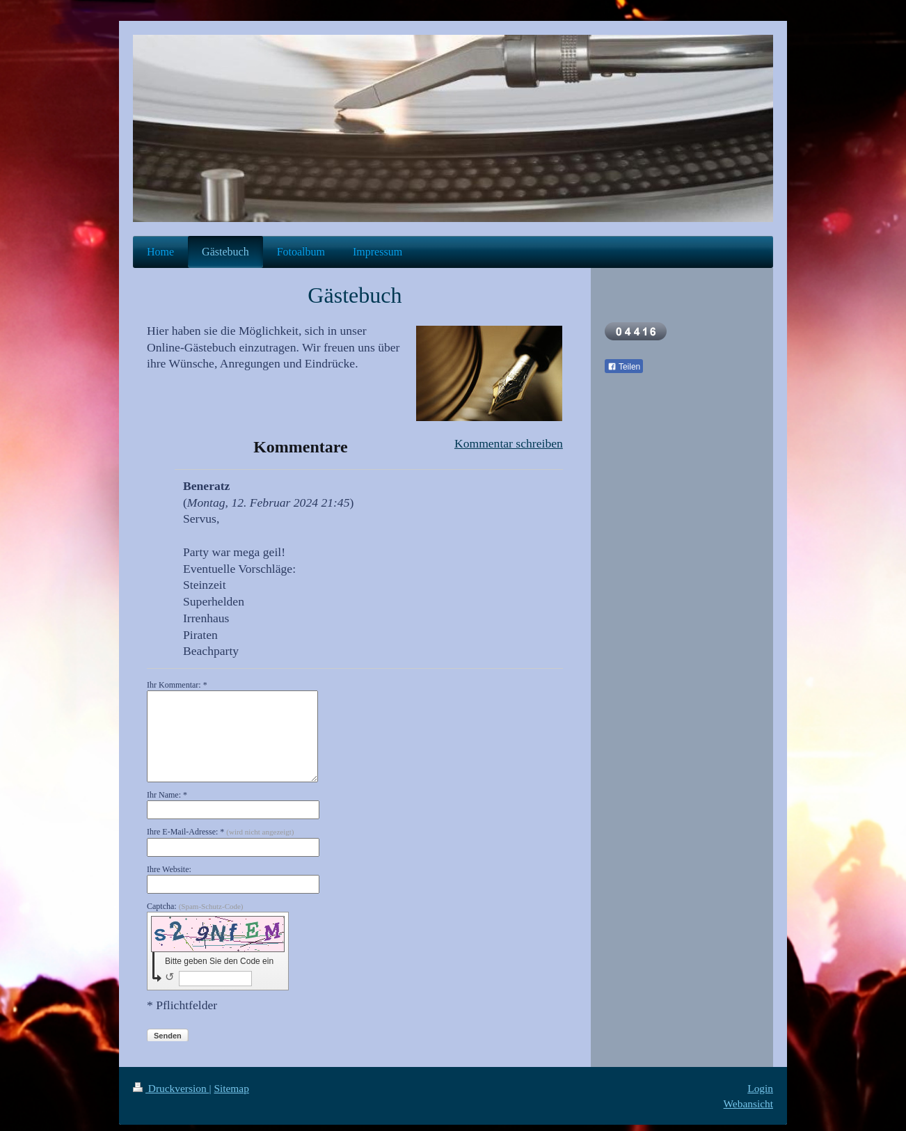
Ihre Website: (169, 869)
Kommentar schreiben (508, 443)
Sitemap (231, 1088)
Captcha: (195, 906)
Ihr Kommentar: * (177, 685)
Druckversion (171, 1088)
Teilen (623, 367)
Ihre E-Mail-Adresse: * (220, 832)
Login (760, 1088)
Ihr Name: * (167, 795)
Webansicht (748, 1103)
